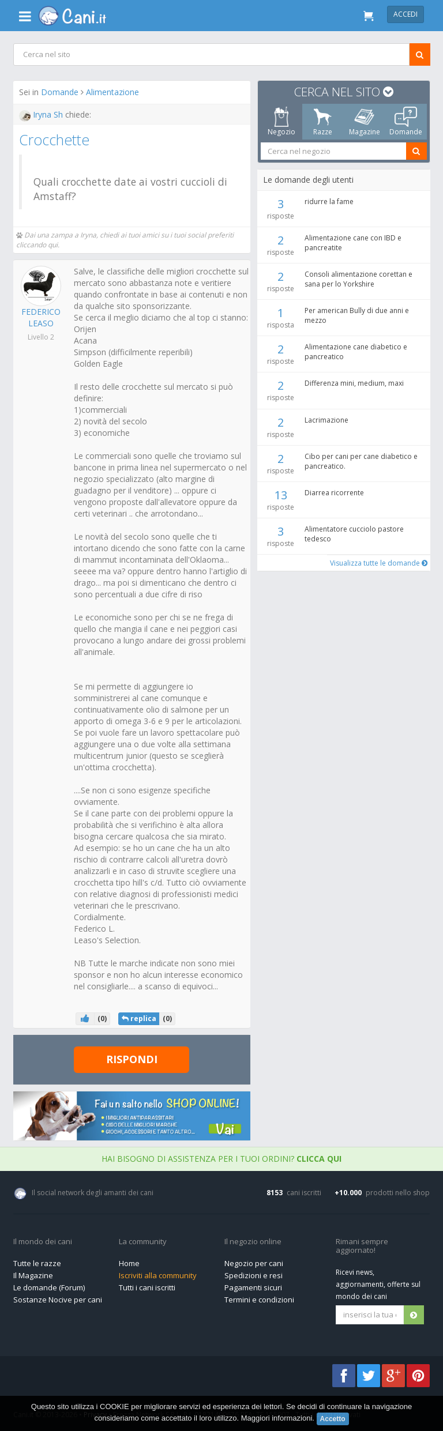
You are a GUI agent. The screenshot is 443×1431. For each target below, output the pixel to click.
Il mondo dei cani (42, 1241)
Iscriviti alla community (158, 1275)
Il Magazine (33, 1275)
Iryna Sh (43, 114)
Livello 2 (41, 337)
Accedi (405, 14)
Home (129, 1263)
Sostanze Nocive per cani (57, 1299)
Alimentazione (113, 91)
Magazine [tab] (364, 122)
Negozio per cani (253, 1263)
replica (139, 1018)
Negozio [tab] (281, 122)
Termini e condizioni (259, 1299)
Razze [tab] (323, 122)
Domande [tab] (405, 122)
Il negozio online (252, 1241)
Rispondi (131, 1059)
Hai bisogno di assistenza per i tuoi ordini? (221, 1158)
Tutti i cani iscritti (147, 1287)
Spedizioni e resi (253, 1275)
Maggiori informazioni (277, 1418)
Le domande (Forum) (49, 1287)
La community (143, 1241)
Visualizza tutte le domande (377, 563)
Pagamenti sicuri (253, 1287)
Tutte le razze (37, 1263)
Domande (60, 91)
